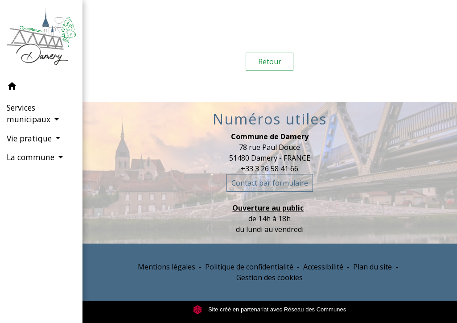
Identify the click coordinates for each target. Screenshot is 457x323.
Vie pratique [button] (30, 138)
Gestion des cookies (269, 277)
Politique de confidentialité (249, 267)
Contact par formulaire (269, 183)
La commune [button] (32, 157)
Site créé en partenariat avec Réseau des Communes (269, 309)
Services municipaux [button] (30, 113)
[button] (41, 87)
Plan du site (372, 267)
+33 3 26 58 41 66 (269, 169)
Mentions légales (166, 267)
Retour (269, 61)
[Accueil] (41, 38)
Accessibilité (323, 267)
